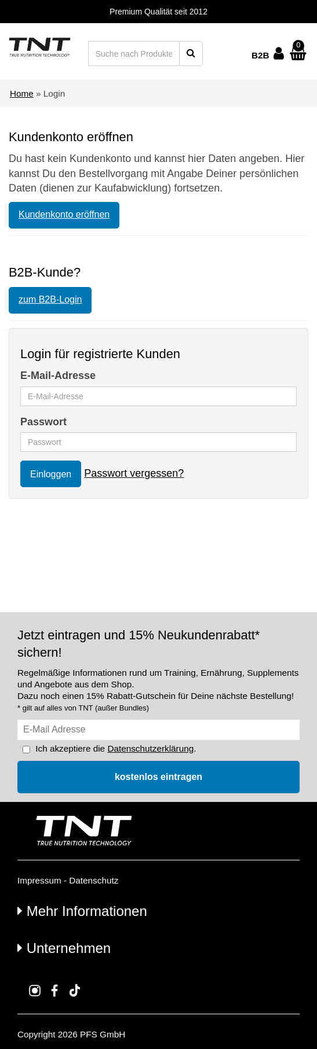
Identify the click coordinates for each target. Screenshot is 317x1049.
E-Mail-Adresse (58, 375)
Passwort (43, 422)
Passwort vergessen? (134, 473)
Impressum (39, 880)
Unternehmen (64, 948)
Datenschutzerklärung (150, 748)
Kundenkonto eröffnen (64, 214)
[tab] (158, 910)
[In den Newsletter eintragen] (158, 777)
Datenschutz (93, 880)
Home (22, 93)
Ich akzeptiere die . (115, 748)
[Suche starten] (191, 53)
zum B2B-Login (50, 299)
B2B (260, 55)
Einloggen (50, 474)
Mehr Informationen (82, 911)
